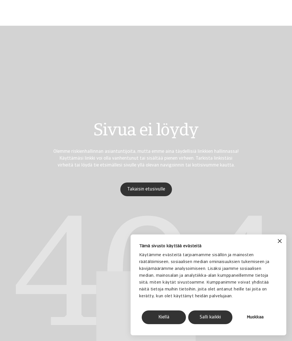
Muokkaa (255, 317)
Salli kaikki (210, 317)
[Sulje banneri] (280, 241)
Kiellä (164, 317)
